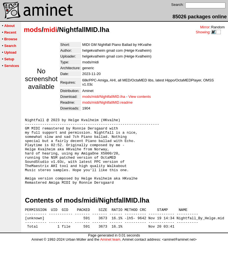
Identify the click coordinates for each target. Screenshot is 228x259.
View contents (139, 96)
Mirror (205, 27)
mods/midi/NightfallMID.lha (103, 96)
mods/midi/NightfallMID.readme (107, 102)
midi (50, 29)
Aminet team (110, 257)
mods (33, 29)
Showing (203, 32)
